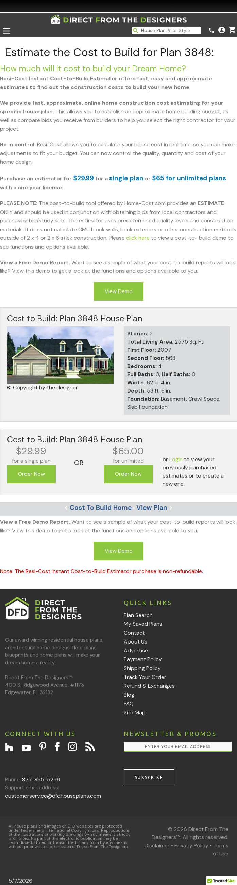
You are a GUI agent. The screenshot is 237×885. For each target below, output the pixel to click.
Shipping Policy (142, 668)
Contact (134, 632)
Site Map (135, 712)
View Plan (154, 507)
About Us (135, 641)
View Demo (119, 291)
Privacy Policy (191, 845)
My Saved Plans (143, 624)
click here (138, 237)
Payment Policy (143, 659)
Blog (129, 694)
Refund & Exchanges (149, 685)
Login (176, 459)
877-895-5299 (41, 779)
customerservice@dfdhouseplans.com (53, 795)
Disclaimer (157, 845)
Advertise (136, 650)
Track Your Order (145, 677)
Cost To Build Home (98, 507)
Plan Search (138, 615)
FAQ (129, 703)
